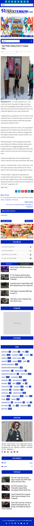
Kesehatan (24, 374)
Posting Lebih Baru (6, 221)
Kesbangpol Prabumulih (9, 374)
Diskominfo (15, 355)
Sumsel (14, 399)
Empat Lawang (17, 358)
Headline (4, 361)
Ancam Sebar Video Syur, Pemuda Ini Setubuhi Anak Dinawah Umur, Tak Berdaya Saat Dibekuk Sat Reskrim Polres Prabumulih (16, 506)
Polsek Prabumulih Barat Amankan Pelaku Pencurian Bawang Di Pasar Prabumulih (20, 496)
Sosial (3, 399)
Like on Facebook (17, 251)
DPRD (23, 352)
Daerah (4, 355)
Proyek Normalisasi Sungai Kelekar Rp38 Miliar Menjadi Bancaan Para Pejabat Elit (21, 284)
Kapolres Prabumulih (8, 364)
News (8, 53)
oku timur (5, 405)
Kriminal (4, 53)
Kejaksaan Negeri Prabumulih (10, 367)
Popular (9, 264)
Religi (26, 396)
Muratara (5, 380)
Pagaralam (5, 390)
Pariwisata (5, 393)
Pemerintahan (17, 393)
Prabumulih (14, 53)
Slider (5, 466)
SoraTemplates (11, 520)
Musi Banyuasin (17, 380)
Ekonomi (4, 358)
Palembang (16, 390)
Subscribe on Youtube (17, 254)
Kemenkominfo (6, 371)
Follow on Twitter (17, 247)
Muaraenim (14, 377)
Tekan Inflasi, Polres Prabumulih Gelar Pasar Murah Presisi (20, 300)
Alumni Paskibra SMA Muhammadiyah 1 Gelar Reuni (21, 268)
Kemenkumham (19, 371)
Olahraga (17, 386)
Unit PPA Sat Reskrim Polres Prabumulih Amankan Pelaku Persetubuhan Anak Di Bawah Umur (21, 488)
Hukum (15, 361)
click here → (10, 449)
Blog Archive (25, 264)
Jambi (24, 361)
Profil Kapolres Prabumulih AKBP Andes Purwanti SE (21, 292)
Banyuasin (5, 352)
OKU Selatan (5, 386)
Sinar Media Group (27, 520)
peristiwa (4, 409)
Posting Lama (29, 221)
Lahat (3, 377)
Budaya (15, 352)
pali (14, 405)
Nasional (4, 383)
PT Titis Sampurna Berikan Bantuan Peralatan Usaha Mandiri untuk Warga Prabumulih (20, 277)
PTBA (26, 386)
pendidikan (23, 405)
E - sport (26, 355)
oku (28, 402)
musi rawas (18, 402)
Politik (4, 396)
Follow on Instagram (17, 258)
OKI (23, 383)
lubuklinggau (6, 402)
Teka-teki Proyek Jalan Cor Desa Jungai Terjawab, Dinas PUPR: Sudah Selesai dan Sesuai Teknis (21, 480)
